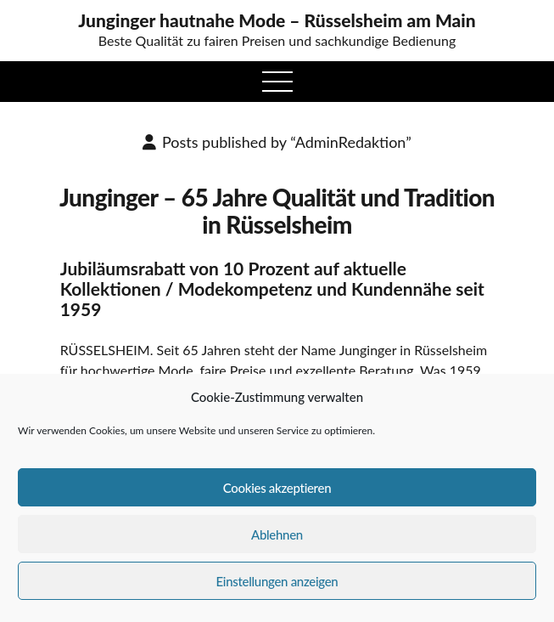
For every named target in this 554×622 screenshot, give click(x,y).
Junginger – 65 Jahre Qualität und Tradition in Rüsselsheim (277, 211)
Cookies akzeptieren (277, 487)
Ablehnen (277, 534)
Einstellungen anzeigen (277, 581)
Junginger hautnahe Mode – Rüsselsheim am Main (277, 20)
